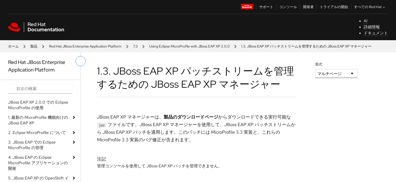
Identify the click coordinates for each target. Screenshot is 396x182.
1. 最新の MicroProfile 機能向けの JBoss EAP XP (38, 120)
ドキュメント (376, 33)
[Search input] (40, 89)
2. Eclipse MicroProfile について (37, 132)
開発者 (308, 7)
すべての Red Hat (370, 7)
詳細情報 (372, 27)
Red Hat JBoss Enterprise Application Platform (85, 46)
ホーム (13, 46)
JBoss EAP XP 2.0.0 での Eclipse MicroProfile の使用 (38, 105)
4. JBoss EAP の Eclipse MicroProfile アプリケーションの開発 (38, 163)
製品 (33, 46)
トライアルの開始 (334, 7)
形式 (318, 64)
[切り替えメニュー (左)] (81, 61)
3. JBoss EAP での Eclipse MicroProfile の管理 (32, 145)
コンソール (288, 7)
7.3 (135, 46)
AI (365, 21)
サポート (266, 7)
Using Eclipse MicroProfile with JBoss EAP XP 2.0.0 (189, 46)
